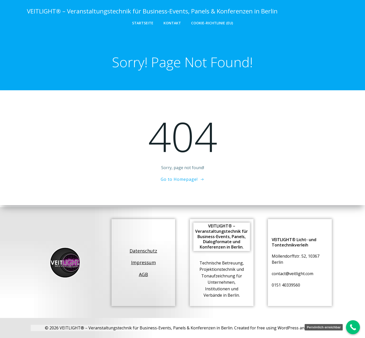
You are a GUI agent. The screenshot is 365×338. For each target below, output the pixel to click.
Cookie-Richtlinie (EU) (212, 23)
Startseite (142, 23)
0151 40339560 (286, 284)
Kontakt (172, 23)
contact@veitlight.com (293, 273)
